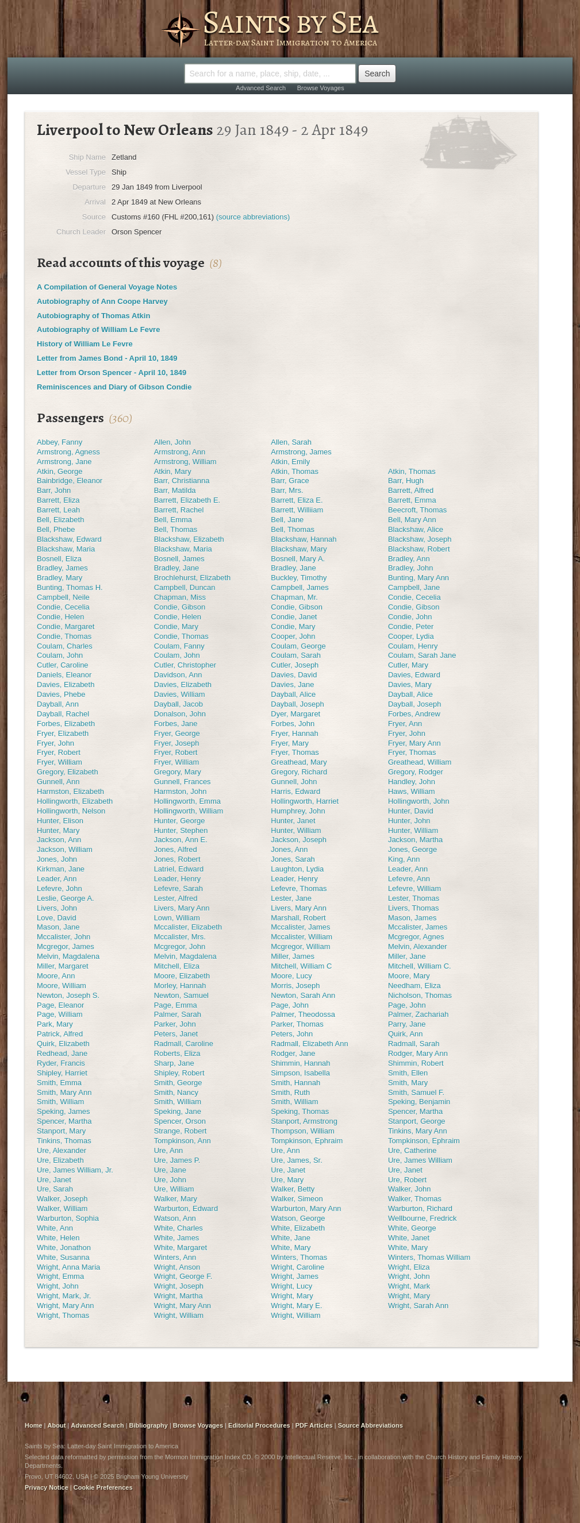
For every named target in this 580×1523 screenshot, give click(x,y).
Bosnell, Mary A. (298, 558)
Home (34, 1425)
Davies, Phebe (61, 694)
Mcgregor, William (300, 946)
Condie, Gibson (180, 607)
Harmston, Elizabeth (70, 791)
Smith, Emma (59, 1082)
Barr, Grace (290, 480)
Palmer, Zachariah (418, 1014)
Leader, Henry (177, 878)
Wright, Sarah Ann (418, 1305)
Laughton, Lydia (297, 869)
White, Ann (55, 1228)
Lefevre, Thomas (299, 888)
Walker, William (62, 1208)
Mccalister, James (300, 927)
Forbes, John (292, 723)
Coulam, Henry (413, 646)
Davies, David (294, 674)
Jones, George (412, 849)
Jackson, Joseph (299, 839)
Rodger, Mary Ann (418, 1053)
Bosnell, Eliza (59, 558)
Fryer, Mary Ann (414, 743)
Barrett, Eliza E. (296, 500)
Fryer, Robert (58, 752)
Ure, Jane (170, 1170)
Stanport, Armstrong (304, 1121)
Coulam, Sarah (296, 655)
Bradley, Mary (59, 577)
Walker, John (409, 1189)
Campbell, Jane (414, 587)
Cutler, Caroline (63, 665)
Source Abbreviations (370, 1425)
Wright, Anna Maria (68, 1267)
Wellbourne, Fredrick (422, 1218)
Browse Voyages (320, 87)
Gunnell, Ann (58, 781)
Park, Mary (55, 1024)
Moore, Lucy (291, 975)
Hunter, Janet (293, 820)
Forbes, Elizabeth (66, 723)
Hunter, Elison (60, 820)
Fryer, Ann (405, 723)
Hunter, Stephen (181, 830)
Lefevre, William (414, 888)
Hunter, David (410, 811)
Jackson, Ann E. (181, 839)
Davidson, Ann (178, 674)
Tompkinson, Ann (182, 1140)
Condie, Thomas (64, 636)
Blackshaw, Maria (66, 549)
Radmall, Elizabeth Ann (309, 1043)
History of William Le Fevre (85, 344)
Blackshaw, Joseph (420, 539)
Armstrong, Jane (64, 461)
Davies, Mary (410, 684)
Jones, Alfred (175, 849)
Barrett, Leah (58, 510)
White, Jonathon (64, 1247)
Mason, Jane (58, 927)
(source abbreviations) (253, 217)
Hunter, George (179, 820)
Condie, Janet (294, 616)
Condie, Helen (60, 616)
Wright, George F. (183, 1276)
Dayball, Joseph (297, 704)
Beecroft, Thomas (417, 510)
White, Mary (290, 1247)
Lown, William (177, 917)
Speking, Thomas (300, 1111)
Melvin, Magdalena (68, 956)
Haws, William (411, 791)
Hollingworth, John (419, 801)
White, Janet (408, 1237)
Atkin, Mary (172, 471)
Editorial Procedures (259, 1425)
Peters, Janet (176, 1034)
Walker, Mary (175, 1198)
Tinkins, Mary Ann (417, 1131)
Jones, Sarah (293, 859)
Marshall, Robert (298, 917)
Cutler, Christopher (185, 665)
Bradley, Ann (409, 558)
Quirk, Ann (405, 1034)
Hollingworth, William (189, 811)
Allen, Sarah (291, 442)
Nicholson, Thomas (420, 995)
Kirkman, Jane (60, 869)
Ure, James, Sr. (296, 1160)
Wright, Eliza (409, 1267)
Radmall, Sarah (414, 1043)
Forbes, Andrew (414, 714)
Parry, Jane (407, 1024)
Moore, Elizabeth (182, 975)
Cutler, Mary (408, 665)
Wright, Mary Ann (65, 1305)
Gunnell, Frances (182, 781)
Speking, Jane (177, 1111)
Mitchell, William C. (419, 966)
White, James (176, 1237)
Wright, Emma (60, 1276)
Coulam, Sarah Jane (422, 655)
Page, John (290, 1005)
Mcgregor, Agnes (416, 936)
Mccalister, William (301, 936)
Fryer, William (59, 762)
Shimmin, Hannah (300, 1063)
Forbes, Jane (176, 723)
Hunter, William (296, 830)
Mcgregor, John (180, 946)
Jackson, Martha (415, 839)
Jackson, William (65, 849)
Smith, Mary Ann (64, 1092)
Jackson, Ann (59, 839)
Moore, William (61, 985)
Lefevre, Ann (409, 878)
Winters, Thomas (299, 1257)
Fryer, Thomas (295, 752)
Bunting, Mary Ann (418, 577)
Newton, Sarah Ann (303, 995)
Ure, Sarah (55, 1189)
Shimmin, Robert (416, 1063)
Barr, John (54, 490)
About (57, 1425)
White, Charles (178, 1228)
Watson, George (298, 1218)
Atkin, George (60, 471)
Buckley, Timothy (299, 577)
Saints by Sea (290, 22)
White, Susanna (63, 1257)
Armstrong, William (185, 461)
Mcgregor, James (65, 946)
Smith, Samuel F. (416, 1092)
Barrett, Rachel (179, 510)
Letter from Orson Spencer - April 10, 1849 (111, 372)
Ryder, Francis (61, 1063)
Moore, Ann (56, 975)
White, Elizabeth (298, 1228)
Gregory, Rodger (415, 772)
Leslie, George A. (65, 898)
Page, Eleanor (60, 1005)
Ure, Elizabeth (60, 1160)
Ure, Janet (288, 1170)
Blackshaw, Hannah (303, 539)
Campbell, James (299, 587)
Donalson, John (180, 714)
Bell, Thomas (176, 529)
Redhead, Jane (62, 1053)
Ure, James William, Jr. (75, 1170)
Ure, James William (420, 1160)
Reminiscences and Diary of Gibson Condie (114, 387)
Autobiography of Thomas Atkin (93, 315)
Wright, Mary (292, 1295)
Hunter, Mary (58, 830)
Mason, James (412, 917)
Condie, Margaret (65, 626)
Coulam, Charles (65, 646)
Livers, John (57, 908)
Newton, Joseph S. (68, 995)
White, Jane (290, 1237)
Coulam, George (298, 646)
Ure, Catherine (412, 1150)
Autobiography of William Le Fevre (98, 329)
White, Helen (58, 1237)
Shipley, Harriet (62, 1073)
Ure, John (170, 1179)
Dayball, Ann (58, 704)
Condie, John (410, 616)
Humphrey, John (298, 811)
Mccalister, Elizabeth (188, 927)
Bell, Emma (173, 519)
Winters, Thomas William (429, 1257)
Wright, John (409, 1276)
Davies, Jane (292, 684)
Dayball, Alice (293, 694)
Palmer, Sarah (177, 1014)
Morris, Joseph (295, 985)
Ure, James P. (177, 1160)
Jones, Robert (177, 859)
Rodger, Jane (293, 1053)
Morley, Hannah (180, 985)
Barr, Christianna (182, 480)
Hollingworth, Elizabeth (75, 801)
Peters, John (292, 1034)
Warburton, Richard (420, 1208)
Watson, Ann (175, 1218)
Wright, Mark (409, 1286)
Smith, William (60, 1101)
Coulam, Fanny (179, 646)
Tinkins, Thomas (64, 1140)
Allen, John (172, 442)
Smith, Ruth (290, 1092)
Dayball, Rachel (63, 714)
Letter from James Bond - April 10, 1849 (107, 358)
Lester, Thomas (413, 898)
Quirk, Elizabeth (63, 1043)
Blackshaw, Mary (299, 549)
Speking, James (63, 1111)
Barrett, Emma (412, 500)
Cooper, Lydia (411, 636)
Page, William (59, 1014)
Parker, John (175, 1024)
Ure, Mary (287, 1179)
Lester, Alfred (176, 898)
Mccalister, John (63, 936)
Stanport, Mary (61, 1131)
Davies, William (179, 694)
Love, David (56, 917)
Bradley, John (410, 568)
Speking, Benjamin (419, 1101)
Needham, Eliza (414, 985)
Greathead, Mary (299, 762)
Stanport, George (416, 1121)
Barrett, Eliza (58, 500)
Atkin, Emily (290, 461)
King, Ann (404, 859)
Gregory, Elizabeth (67, 772)
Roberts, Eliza (177, 1053)
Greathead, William (420, 762)
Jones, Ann (289, 849)
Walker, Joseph (62, 1198)
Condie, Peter (411, 626)
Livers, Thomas (413, 908)
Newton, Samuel (181, 995)
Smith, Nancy (176, 1092)
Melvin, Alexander (417, 946)
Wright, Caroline (297, 1267)
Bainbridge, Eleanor (69, 480)
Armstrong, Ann (180, 452)
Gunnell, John (294, 781)
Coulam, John (60, 655)
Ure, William (174, 1189)
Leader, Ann (408, 869)
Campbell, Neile (63, 597)
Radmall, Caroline (183, 1043)
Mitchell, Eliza (176, 966)
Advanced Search (261, 87)
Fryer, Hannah (294, 733)
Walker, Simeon (297, 1198)
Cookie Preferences (103, 1487)
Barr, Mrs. (287, 490)
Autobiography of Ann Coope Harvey (102, 301)
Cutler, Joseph (294, 665)
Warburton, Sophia (68, 1218)
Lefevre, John (59, 888)
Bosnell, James (179, 558)
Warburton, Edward (186, 1208)
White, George (412, 1228)
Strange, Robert (180, 1131)
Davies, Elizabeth (65, 684)
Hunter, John (409, 820)
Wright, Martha (178, 1295)
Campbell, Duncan (185, 587)
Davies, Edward (414, 674)
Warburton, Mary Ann (306, 1208)
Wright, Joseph (178, 1286)
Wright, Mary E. (296, 1305)
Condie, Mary (176, 626)
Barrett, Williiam (297, 510)
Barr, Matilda (175, 490)
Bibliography (148, 1425)
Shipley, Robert (179, 1073)
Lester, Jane (291, 898)
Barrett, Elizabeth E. (187, 500)
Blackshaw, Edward (69, 539)
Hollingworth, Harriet (305, 801)
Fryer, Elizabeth (63, 733)
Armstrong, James (301, 452)
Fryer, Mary (290, 743)
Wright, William (178, 1315)
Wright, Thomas (63, 1315)
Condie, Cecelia (414, 597)
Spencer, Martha (415, 1111)
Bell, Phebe (56, 529)
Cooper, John (293, 636)
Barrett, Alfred (410, 490)
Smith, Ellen (408, 1073)
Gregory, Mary (177, 772)
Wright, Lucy (291, 1286)
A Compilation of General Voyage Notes (107, 287)
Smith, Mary (408, 1082)
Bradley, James (62, 568)
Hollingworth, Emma (187, 801)
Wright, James (294, 1276)
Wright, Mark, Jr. (64, 1295)
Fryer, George (177, 733)
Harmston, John (180, 791)
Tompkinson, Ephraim (307, 1140)
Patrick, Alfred (60, 1034)
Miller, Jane (407, 956)
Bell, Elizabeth (60, 519)
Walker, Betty (292, 1189)
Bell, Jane (287, 519)
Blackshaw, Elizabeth (189, 539)
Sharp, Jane (174, 1063)
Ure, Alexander (61, 1150)
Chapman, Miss (180, 597)
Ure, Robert (407, 1179)
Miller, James (292, 956)
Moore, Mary (409, 975)
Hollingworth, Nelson (71, 811)
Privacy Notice (46, 1487)
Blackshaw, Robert (419, 549)
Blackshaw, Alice (415, 529)
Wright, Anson (177, 1267)
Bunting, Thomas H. (70, 587)
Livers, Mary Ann (182, 908)
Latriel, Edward (179, 869)
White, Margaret (180, 1247)
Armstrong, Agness (68, 452)
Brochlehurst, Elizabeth (192, 577)
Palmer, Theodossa (303, 1014)
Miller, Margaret (63, 966)
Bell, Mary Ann (412, 519)
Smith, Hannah (295, 1082)
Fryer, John (406, 733)
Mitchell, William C (301, 966)
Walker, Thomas (414, 1198)
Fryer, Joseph (176, 743)
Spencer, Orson (180, 1121)
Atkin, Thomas (294, 471)
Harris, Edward (295, 791)
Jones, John (57, 859)
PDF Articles (314, 1425)
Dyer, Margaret (295, 714)
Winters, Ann (175, 1257)
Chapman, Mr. (294, 597)
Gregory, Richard (299, 772)
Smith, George (178, 1082)
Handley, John (411, 781)
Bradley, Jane (176, 568)
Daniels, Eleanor (64, 674)
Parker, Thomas (297, 1024)
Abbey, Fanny (59, 442)
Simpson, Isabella (300, 1073)
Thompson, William (303, 1131)
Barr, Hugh (406, 480)
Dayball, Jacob (178, 704)
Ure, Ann (168, 1150)
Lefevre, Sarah (178, 888)
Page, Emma (175, 1005)
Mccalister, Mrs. (180, 936)
